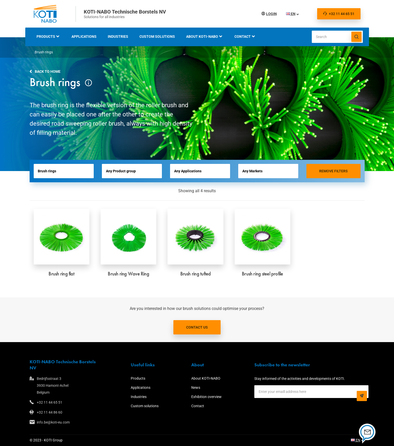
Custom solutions (157, 36)
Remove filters (333, 171)
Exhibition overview (206, 397)
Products (46, 36)
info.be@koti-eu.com (53, 422)
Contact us (197, 327)
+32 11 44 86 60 (49, 412)
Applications (84, 36)
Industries (118, 36)
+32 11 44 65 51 (338, 14)
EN (290, 14)
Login (271, 14)
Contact (242, 36)
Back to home (48, 71)
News (195, 387)
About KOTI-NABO (202, 36)
